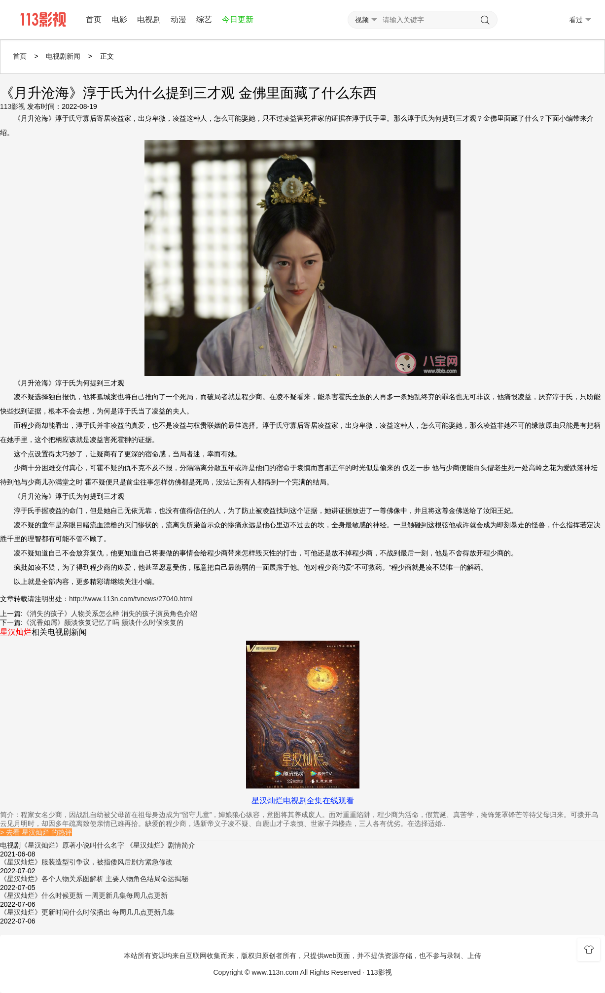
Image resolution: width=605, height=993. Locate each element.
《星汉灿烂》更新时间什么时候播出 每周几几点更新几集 (87, 912)
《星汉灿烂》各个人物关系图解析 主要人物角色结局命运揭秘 (94, 879)
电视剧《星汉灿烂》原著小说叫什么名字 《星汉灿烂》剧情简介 (97, 845)
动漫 (178, 19)
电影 (119, 19)
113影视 (12, 106)
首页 (94, 19)
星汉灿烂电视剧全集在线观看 (302, 800)
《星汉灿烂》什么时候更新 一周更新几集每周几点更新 (84, 895)
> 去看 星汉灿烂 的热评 (36, 832)
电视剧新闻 (63, 56)
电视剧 (149, 19)
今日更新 (237, 19)
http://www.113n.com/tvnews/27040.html (131, 599)
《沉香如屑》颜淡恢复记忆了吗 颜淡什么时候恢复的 (103, 622)
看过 (580, 20)
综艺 (204, 19)
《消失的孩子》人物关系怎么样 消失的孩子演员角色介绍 (110, 613)
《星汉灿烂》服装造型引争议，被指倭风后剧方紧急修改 (86, 862)
